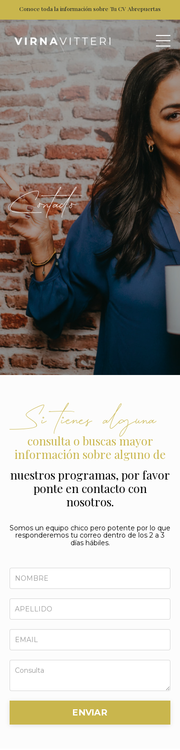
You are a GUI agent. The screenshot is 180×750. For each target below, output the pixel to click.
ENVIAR (90, 712)
